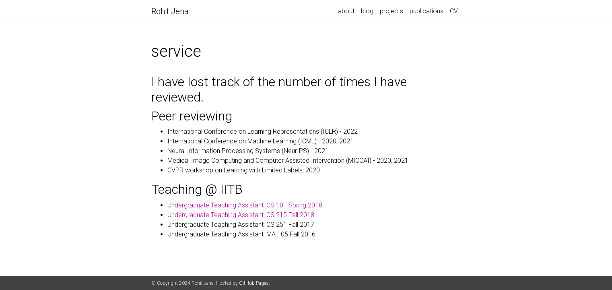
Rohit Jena (170, 11)
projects (391, 11)
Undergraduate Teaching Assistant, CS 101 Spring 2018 (244, 205)
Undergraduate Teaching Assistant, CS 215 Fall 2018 (240, 215)
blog (367, 11)
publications (426, 11)
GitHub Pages (254, 283)
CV (454, 11)
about (346, 11)
